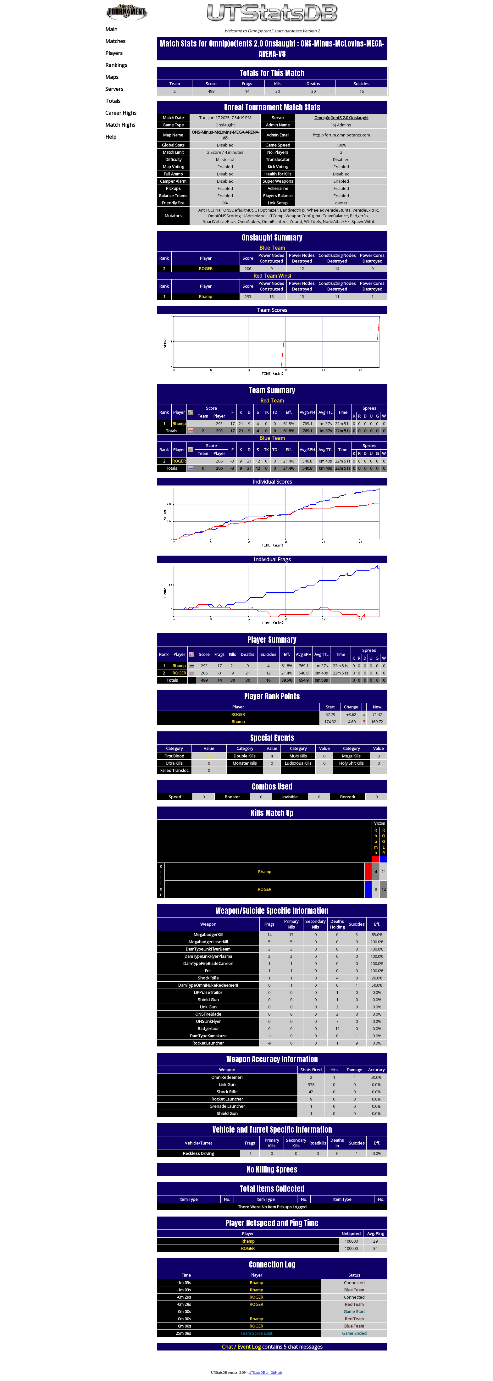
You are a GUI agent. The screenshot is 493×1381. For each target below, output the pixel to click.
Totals (112, 100)
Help (110, 136)
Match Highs (120, 124)
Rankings (116, 65)
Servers (114, 89)
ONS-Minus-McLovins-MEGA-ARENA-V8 (225, 135)
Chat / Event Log (241, 1346)
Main (111, 29)
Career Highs (120, 112)
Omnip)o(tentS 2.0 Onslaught (341, 117)
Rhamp (205, 296)
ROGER (206, 268)
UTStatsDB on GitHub (265, 1372)
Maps (112, 77)
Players (114, 53)
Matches (115, 41)
